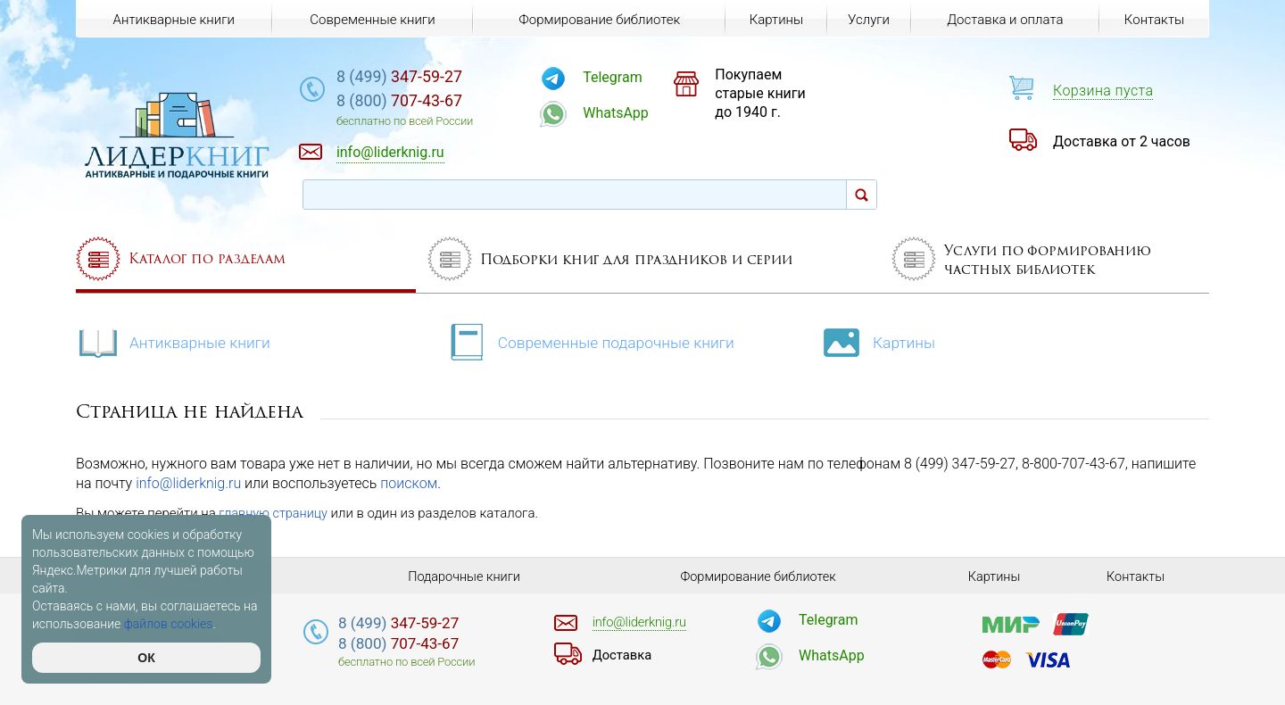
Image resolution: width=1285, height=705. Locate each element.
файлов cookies (168, 624)
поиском (408, 483)
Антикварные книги (176, 340)
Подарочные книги (464, 576)
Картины (887, 340)
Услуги (868, 20)
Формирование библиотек (597, 20)
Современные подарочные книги (593, 340)
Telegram (635, 77)
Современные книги (371, 20)
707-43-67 (432, 102)
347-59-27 (432, 77)
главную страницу (275, 513)
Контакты (1153, 20)
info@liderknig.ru (188, 483)
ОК (145, 658)
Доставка (623, 655)
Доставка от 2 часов (1121, 141)
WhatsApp (639, 112)
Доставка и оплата (1004, 20)
